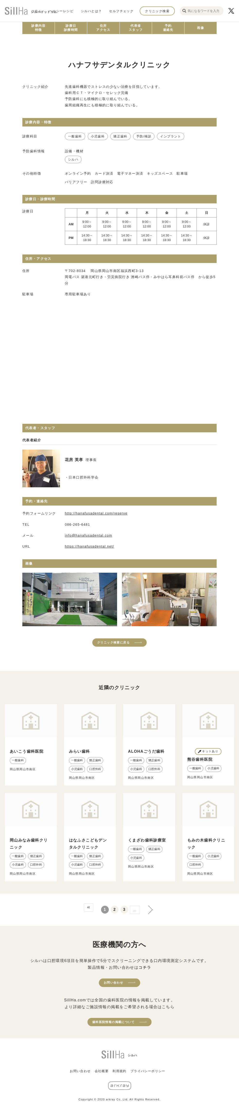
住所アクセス (103, 28)
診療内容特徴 (38, 28)
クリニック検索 (157, 11)
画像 (200, 28)
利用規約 (119, 1071)
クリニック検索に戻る (113, 642)
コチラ (144, 967)
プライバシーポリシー (147, 1071)
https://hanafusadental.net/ (89, 546)
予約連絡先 (168, 28)
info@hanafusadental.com (88, 535)
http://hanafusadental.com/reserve (96, 513)
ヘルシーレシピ (61, 11)
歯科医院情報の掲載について (113, 1022)
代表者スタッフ (136, 28)
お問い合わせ (113, 982)
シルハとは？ (91, 11)
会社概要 (102, 1071)
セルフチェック (121, 11)
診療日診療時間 (71, 28)
